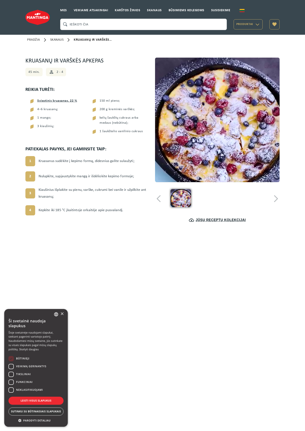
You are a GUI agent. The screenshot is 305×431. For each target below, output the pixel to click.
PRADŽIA (33, 40)
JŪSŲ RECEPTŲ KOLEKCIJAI (217, 220)
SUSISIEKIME (220, 10)
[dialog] (36, 368)
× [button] (62, 314)
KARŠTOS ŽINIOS (127, 10)
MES (63, 10)
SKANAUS (154, 10)
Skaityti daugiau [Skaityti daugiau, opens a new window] (29, 349)
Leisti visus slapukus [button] (36, 400)
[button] (36, 420)
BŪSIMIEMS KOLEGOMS (186, 10)
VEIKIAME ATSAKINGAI (91, 10)
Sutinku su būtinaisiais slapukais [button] (36, 411)
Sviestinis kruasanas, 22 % (57, 101)
